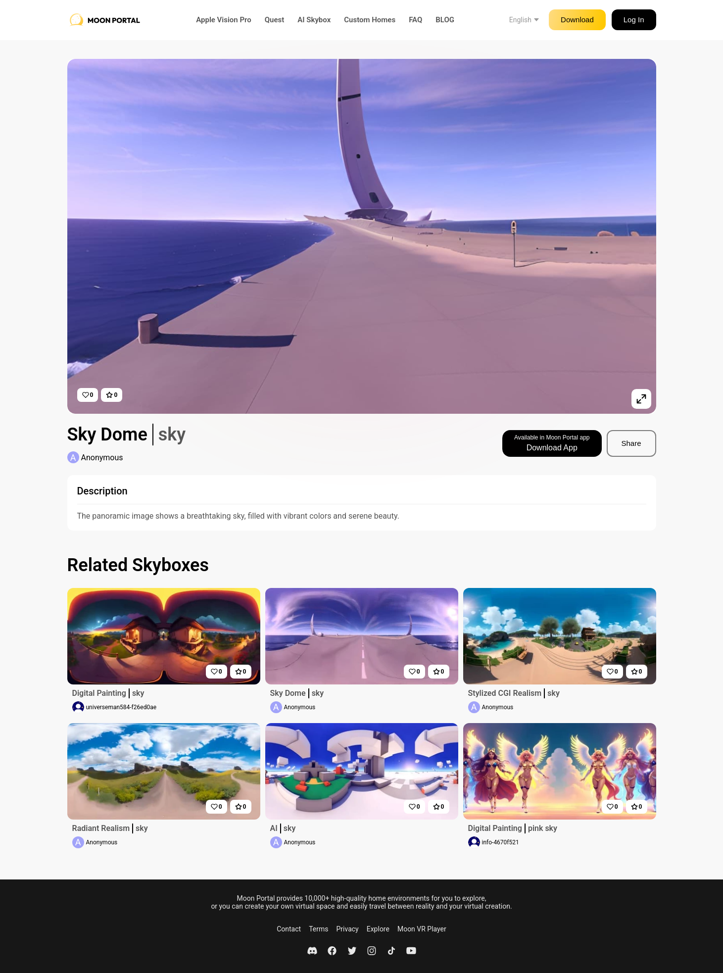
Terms (318, 929)
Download (577, 19)
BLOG (444, 19)
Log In (634, 19)
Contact (289, 929)
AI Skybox (314, 19)
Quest (275, 19)
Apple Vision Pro (223, 19)
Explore (378, 929)
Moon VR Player (421, 929)
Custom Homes (369, 19)
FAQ (415, 19)
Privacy (347, 929)
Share (631, 443)
